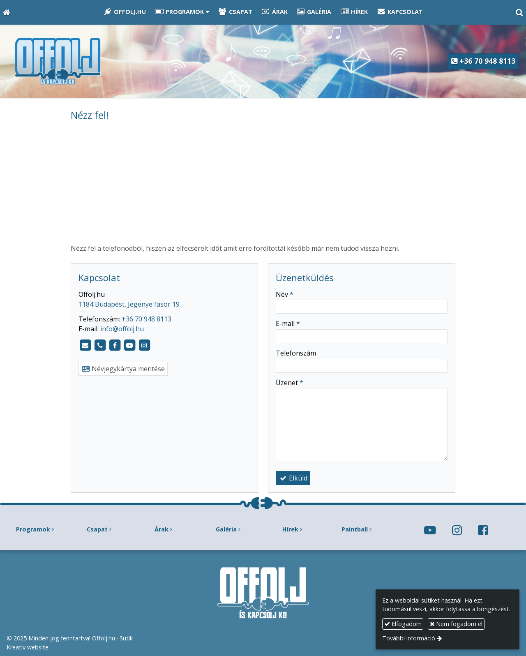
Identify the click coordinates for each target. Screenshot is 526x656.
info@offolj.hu (122, 328)
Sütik (126, 638)
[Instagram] (144, 345)
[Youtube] (129, 345)
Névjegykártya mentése (123, 368)
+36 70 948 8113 (483, 61)
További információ (408, 638)
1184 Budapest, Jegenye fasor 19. (129, 304)
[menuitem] (124, 12)
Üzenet (289, 382)
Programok (33, 529)
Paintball (354, 529)
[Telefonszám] (99, 345)
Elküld (293, 478)
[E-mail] (85, 345)
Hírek (290, 529)
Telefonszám (296, 353)
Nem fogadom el (456, 624)
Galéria (226, 529)
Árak (161, 529)
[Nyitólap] (6, 12)
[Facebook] (114, 345)
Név (284, 294)
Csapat (97, 529)
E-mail (288, 323)
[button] (519, 12)
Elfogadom (403, 624)
